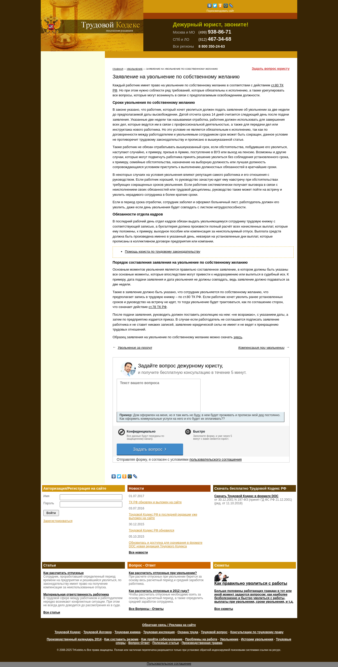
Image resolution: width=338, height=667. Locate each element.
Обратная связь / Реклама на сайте (169, 625)
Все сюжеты (223, 609)
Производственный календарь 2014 (74, 639)
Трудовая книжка (128, 632)
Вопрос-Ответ (139, 643)
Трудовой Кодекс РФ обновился (151, 530)
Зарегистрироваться (57, 521)
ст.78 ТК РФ (158, 307)
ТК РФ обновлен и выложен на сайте (155, 502)
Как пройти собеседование (162, 639)
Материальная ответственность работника (76, 594)
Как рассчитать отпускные (63, 573)
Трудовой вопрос (214, 632)
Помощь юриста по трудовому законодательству (162, 251)
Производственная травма (202, 643)
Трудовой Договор (97, 632)
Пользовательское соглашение (169, 663)
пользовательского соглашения (216, 459)
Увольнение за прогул (135, 348)
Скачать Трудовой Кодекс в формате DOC (246, 496)
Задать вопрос (150, 449)
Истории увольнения (257, 639)
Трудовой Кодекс (68, 632)
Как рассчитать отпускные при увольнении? (163, 573)
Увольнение (135, 69)
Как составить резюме (121, 639)
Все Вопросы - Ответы (146, 609)
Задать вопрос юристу (271, 68)
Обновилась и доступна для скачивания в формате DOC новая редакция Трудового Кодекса (165, 544)
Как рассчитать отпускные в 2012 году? (159, 591)
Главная (118, 69)
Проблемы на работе (201, 639)
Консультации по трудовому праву (256, 632)
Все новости (138, 552)
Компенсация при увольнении (261, 348)
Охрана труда (187, 632)
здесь (238, 337)
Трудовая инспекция (159, 632)
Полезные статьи (165, 643)
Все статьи (51, 612)
